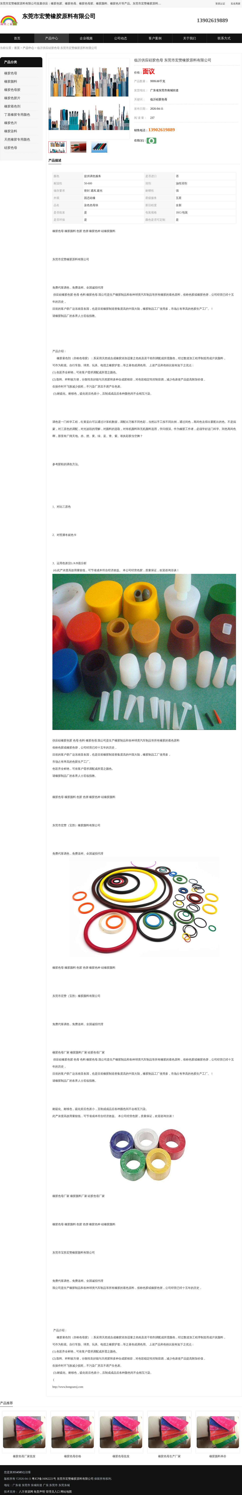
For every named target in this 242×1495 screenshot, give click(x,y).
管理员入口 (53, 1491)
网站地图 (66, 1491)
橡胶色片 (10, 123)
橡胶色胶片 (12, 98)
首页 (17, 38)
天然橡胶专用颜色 (17, 139)
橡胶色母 (10, 73)
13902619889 (161, 129)
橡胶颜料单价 (217, 1456)
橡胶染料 (10, 131)
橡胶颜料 (10, 81)
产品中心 (51, 38)
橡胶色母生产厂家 (169, 1456)
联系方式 (224, 38)
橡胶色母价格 (72, 1456)
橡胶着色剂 (12, 106)
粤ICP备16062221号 (44, 1478)
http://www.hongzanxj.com (67, 1386)
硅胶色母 (10, 147)
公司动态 (120, 38)
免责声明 (39, 1491)
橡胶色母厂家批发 (24, 1456)
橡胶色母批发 (121, 1456)
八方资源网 (26, 1491)
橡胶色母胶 (12, 89)
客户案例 (155, 38)
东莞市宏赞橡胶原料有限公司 (75, 1478)
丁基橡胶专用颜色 (17, 114)
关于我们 (189, 38)
